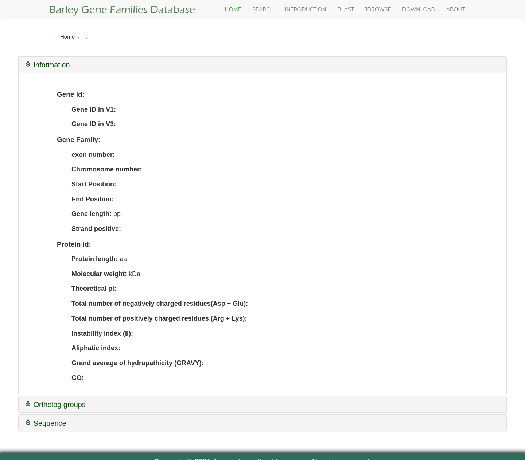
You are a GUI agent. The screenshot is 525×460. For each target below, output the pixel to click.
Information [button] (47, 65)
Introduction (305, 9)
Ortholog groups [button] (55, 405)
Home (233, 9)
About (455, 9)
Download (418, 9)
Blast (345, 9)
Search (263, 9)
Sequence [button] (45, 423)
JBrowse (378, 9)
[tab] (262, 65)
